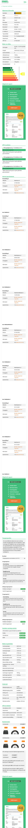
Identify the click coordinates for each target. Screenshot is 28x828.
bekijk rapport (14, 107)
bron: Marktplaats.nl (6, 249)
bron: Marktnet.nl (5, 212)
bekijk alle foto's (19, 192)
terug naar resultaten (6, 6)
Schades (5, 2)
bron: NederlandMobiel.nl (7, 324)
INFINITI (16, 15)
